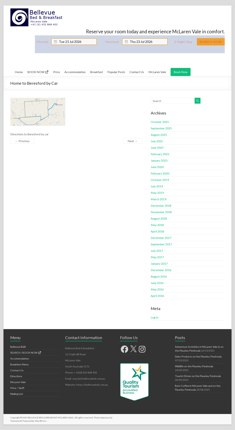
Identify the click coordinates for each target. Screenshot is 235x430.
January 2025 (159, 160)
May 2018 (157, 225)
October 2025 (160, 122)
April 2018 (157, 231)
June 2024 (157, 167)
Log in (154, 317)
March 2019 (158, 199)
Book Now (180, 72)
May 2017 (157, 257)
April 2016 (157, 295)
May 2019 (157, 192)
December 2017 (161, 237)
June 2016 (157, 283)
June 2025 (157, 147)
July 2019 (157, 186)
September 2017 (161, 244)
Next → (133, 141)
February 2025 (160, 154)
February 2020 (160, 173)
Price (56, 72)
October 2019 (160, 179)
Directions (16, 376)
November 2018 (161, 212)
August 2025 (159, 134)
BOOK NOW (38, 72)
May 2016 (157, 289)
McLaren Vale (157, 72)
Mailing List (16, 393)
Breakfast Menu (19, 364)
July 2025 (157, 141)
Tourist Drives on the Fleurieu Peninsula (198, 376)
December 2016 (161, 270)
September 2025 (161, 128)
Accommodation (75, 72)
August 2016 (159, 276)
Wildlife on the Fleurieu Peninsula (194, 366)
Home (19, 72)
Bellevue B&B (18, 346)
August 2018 (159, 218)
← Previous (22, 141)
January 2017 (159, 263)
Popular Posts (116, 72)
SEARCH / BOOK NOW (25, 352)
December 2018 (161, 205)
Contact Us (137, 72)
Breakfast (96, 72)
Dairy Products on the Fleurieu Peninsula (198, 356)
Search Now (211, 41)
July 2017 (157, 250)
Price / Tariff (17, 388)
